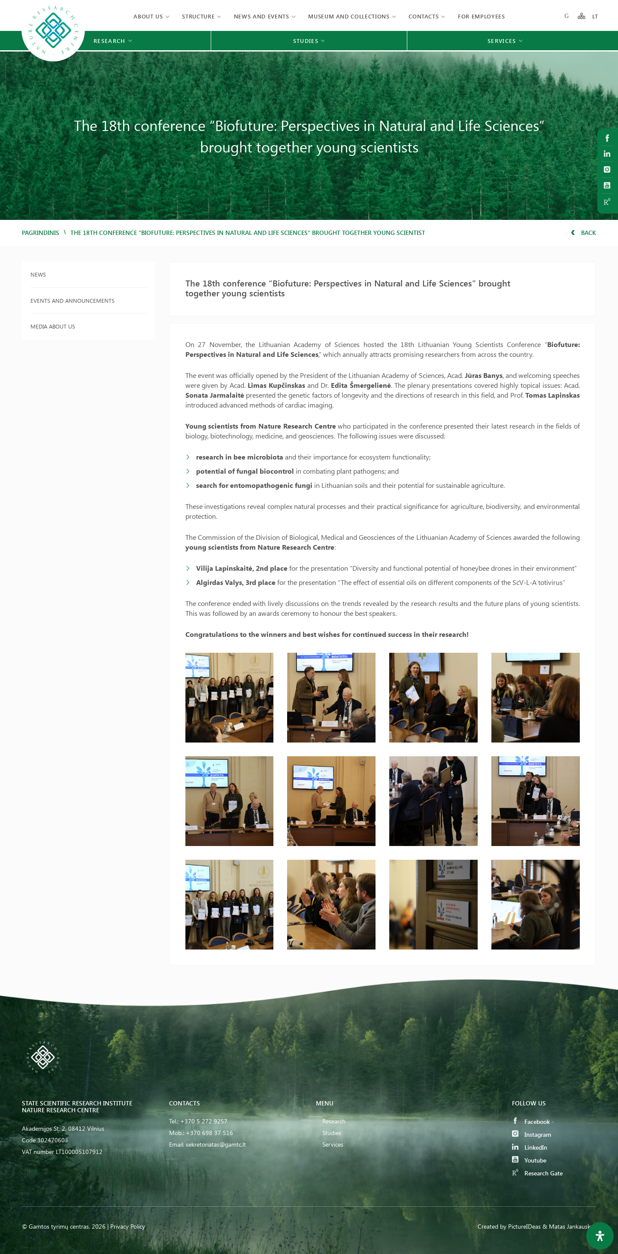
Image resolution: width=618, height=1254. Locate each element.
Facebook (531, 1121)
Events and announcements (72, 300)
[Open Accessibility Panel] (600, 1236)
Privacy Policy (127, 1226)
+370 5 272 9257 (203, 1121)
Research (333, 1121)
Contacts (424, 16)
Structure (198, 16)
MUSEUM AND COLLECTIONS (348, 16)
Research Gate (537, 1173)
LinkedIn (529, 1147)
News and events (261, 16)
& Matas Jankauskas (569, 1226)
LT (595, 16)
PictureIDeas (524, 1226)
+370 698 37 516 (209, 1133)
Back (583, 232)
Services (332, 1144)
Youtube (529, 1160)
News (38, 274)
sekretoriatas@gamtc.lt (216, 1144)
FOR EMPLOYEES (481, 16)
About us (148, 16)
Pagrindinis (40, 232)
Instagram (531, 1134)
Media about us (52, 326)
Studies (331, 1133)
